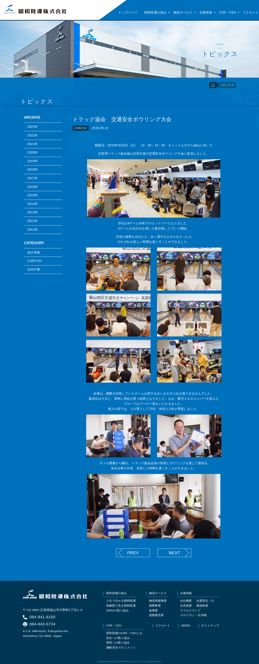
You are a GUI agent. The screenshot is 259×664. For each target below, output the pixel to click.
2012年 (32, 221)
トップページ (127, 12)
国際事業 (155, 605)
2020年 (32, 152)
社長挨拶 (186, 605)
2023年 (32, 126)
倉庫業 (153, 610)
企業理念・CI (205, 600)
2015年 (32, 195)
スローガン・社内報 (193, 615)
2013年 (32, 212)
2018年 (32, 169)
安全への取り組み (118, 638)
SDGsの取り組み (117, 610)
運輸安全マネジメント (121, 647)
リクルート (251, 12)
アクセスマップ (190, 610)
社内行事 (33, 269)
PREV (133, 552)
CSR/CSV (34, 261)
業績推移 (202, 605)
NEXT (174, 552)
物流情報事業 (158, 600)
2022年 (32, 135)
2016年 (32, 187)
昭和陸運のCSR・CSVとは (124, 633)
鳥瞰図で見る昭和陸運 (121, 605)
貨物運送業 (156, 615)
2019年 (32, 161)
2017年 (32, 178)
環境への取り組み (118, 642)
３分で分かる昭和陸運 (121, 600)
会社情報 (33, 252)
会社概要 (186, 600)
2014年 (32, 204)
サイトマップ (210, 625)
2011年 (32, 229)
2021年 (32, 144)
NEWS (185, 625)
